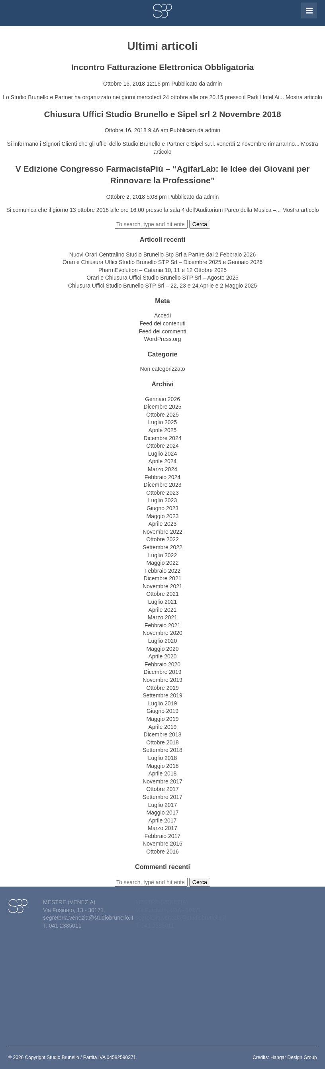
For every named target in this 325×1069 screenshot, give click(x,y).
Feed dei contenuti (162, 323)
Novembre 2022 (162, 532)
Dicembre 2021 (163, 578)
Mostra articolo (304, 97)
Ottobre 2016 (162, 851)
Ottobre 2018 (162, 742)
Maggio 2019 (163, 719)
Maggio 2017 (163, 812)
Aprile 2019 (163, 727)
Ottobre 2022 (162, 539)
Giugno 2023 (162, 508)
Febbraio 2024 (162, 477)
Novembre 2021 (162, 586)
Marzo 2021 (162, 617)
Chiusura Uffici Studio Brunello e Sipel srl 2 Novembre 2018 (162, 114)
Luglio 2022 (162, 555)
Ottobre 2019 (162, 688)
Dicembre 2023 (163, 485)
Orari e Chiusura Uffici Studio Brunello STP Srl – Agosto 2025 (162, 277)
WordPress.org (162, 339)
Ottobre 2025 (162, 414)
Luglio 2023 (162, 500)
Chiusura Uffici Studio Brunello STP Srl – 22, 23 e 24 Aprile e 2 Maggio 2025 (162, 285)
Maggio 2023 (163, 516)
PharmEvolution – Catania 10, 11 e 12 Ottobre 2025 (162, 270)
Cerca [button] (199, 224)
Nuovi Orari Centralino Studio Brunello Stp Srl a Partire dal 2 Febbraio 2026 (162, 254)
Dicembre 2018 (163, 734)
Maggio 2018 (163, 766)
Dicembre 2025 (163, 406)
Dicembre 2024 (163, 438)
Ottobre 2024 (162, 445)
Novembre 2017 (162, 781)
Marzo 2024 (162, 469)
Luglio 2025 (162, 422)
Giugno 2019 (162, 711)
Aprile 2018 (163, 773)
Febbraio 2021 (162, 625)
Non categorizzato (162, 369)
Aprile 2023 (163, 524)
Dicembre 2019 (163, 672)
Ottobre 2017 (162, 789)
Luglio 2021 (162, 602)
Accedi (162, 315)
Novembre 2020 (162, 633)
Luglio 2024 (162, 453)
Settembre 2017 (162, 797)
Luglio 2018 (162, 758)
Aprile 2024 (163, 461)
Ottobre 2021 (162, 594)
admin (214, 83)
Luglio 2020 (162, 641)
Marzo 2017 (162, 828)
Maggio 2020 (163, 649)
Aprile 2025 (163, 430)
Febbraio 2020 (162, 664)
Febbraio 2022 (162, 571)
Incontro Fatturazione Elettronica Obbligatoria (162, 67)
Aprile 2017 (163, 820)
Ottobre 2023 (162, 492)
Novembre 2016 (162, 843)
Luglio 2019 (162, 703)
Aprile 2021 (163, 610)
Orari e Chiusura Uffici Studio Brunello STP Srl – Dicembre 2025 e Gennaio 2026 (162, 262)
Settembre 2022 (162, 547)
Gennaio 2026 (162, 399)
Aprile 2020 (163, 656)
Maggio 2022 (163, 563)
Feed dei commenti (162, 331)
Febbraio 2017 (162, 836)
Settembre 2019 (162, 695)
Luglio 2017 (162, 805)
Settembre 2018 (162, 750)
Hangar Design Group (293, 1057)
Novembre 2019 (162, 680)
